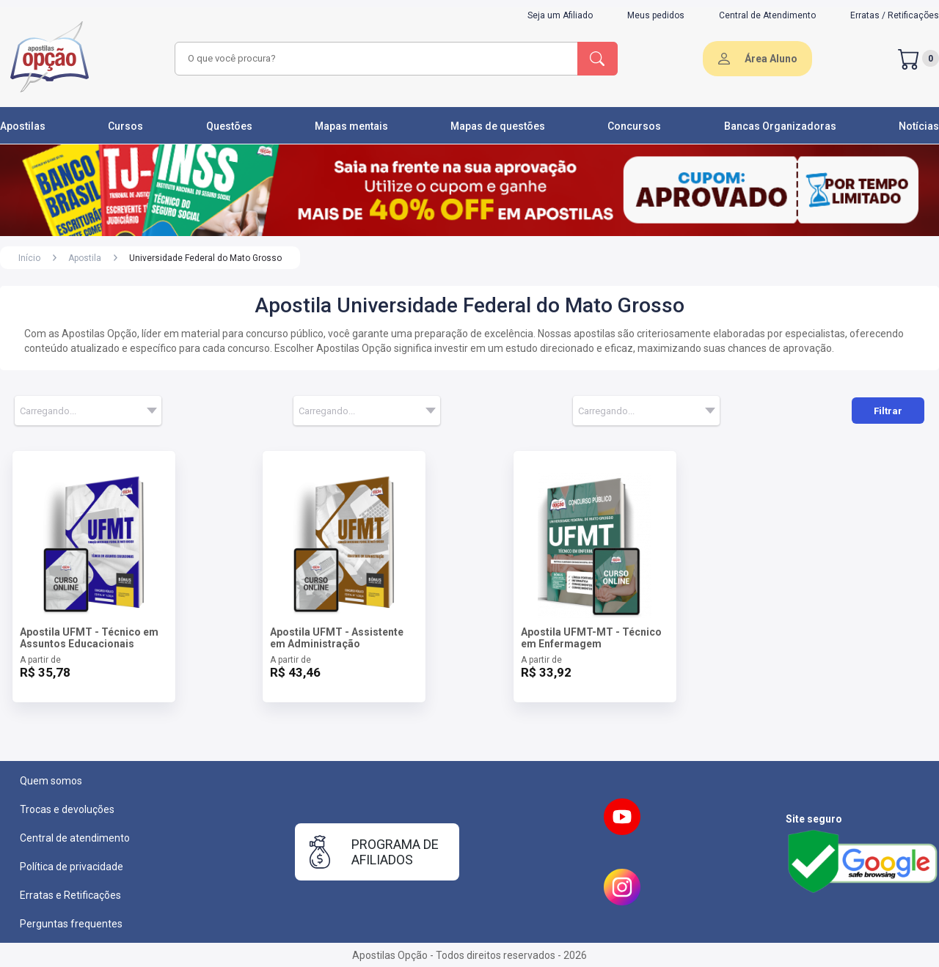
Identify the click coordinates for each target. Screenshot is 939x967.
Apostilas (22, 126)
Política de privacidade (71, 866)
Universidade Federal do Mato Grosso (205, 258)
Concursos (634, 126)
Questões (229, 126)
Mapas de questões (497, 126)
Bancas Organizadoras (780, 126)
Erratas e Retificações (70, 895)
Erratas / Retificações (894, 15)
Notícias (919, 126)
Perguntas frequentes (71, 924)
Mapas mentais (351, 126)
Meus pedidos (655, 15)
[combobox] (374, 59)
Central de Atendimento (767, 15)
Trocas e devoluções (67, 809)
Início (29, 258)
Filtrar (888, 410)
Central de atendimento (75, 838)
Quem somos (51, 781)
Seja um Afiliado (560, 15)
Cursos (125, 126)
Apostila (84, 258)
